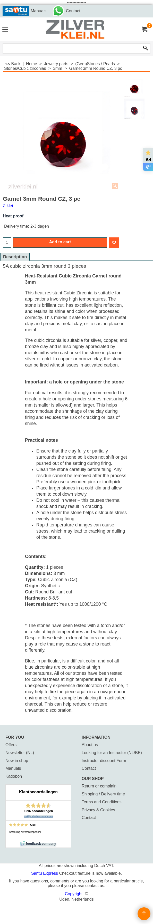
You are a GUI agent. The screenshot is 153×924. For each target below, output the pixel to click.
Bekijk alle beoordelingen (38, 816)
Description (15, 256)
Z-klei (8, 206)
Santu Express (45, 873)
